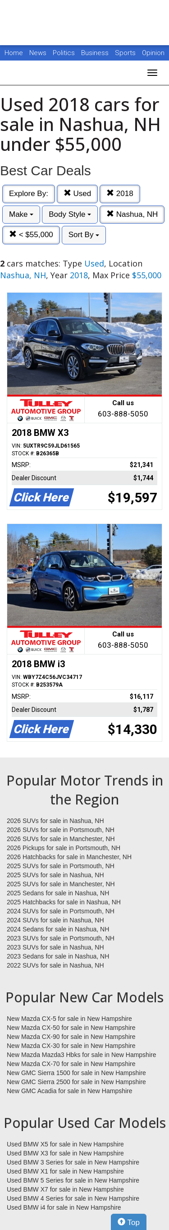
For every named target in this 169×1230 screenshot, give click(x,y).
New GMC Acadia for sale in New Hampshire (69, 1090)
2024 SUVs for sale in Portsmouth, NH (60, 911)
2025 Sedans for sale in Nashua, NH (58, 893)
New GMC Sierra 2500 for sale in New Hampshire (76, 1081)
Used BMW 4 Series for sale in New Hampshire (73, 1198)
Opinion (153, 53)
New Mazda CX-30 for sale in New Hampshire (71, 1045)
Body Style (70, 214)
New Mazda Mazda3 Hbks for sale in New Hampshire (81, 1054)
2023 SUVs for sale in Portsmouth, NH (60, 938)
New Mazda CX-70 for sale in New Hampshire (71, 1063)
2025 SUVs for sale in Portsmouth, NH (60, 866)
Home (14, 53)
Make (21, 214)
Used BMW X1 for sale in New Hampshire (65, 1171)
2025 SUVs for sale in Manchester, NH (61, 884)
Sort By (84, 234)
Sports (126, 53)
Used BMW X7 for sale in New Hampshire (65, 1189)
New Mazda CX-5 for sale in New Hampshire (69, 1018)
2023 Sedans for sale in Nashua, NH (58, 956)
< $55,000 (31, 234)
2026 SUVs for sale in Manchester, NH (61, 838)
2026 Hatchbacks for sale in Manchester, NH (69, 857)
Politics (64, 53)
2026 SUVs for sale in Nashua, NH (55, 820)
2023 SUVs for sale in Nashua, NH (55, 947)
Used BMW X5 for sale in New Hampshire (65, 1144)
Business (95, 53)
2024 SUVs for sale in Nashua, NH (55, 920)
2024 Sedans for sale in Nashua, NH (58, 929)
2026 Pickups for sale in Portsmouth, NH (63, 847)
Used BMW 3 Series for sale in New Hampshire (73, 1162)
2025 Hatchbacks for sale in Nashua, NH (64, 902)
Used (77, 193)
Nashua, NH (132, 214)
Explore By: (28, 193)
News (37, 53)
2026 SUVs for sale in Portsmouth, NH (60, 829)
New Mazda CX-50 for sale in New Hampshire (71, 1027)
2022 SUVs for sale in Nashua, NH (55, 965)
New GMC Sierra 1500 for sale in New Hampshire (76, 1072)
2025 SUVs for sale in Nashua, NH (55, 875)
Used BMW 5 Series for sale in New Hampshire (73, 1180)
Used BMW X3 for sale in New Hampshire (65, 1153)
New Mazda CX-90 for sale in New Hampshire (71, 1036)
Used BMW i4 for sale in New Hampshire (64, 1207)
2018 (119, 193)
